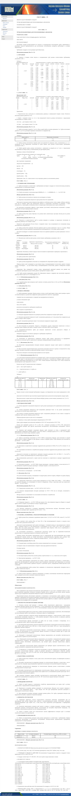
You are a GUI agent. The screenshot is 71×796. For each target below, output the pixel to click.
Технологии (5, 31)
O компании (4, 16)
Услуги (3, 38)
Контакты (5, 18)
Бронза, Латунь (6, 22)
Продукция (4, 20)
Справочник (4, 29)
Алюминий (5, 24)
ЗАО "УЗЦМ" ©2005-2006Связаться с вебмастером (7, 794)
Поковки (4, 27)
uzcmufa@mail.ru (65, 794)
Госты (4, 34)
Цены (3, 36)
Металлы (4, 32)
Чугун (4, 25)
